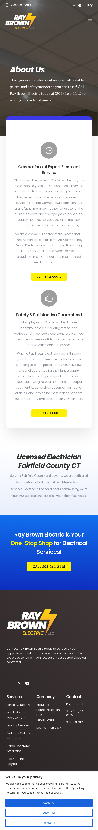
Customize (49, 812)
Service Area (45, 720)
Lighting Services (18, 725)
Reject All (49, 822)
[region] (49, 800)
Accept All (49, 802)
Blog (90, 5)
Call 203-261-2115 (49, 566)
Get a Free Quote (49, 284)
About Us (42, 705)
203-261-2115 (21, 5)
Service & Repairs (18, 705)
